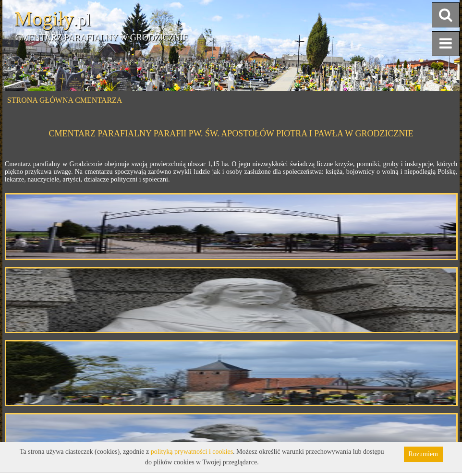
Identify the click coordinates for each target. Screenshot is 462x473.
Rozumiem (423, 454)
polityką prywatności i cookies (192, 451)
